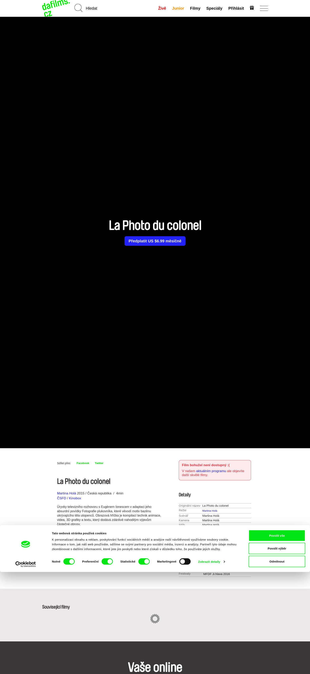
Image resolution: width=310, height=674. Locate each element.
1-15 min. (217, 538)
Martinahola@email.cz (228, 568)
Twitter (102, 463)
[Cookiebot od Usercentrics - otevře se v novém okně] (25, 666)
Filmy (194, 8)
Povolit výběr (277, 650)
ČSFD (62, 498)
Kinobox (75, 498)
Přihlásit (235, 8)
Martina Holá (66, 493)
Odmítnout (276, 663)
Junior (177, 8)
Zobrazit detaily (209, 664)
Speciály (213, 8)
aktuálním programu (211, 471)
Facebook (84, 463)
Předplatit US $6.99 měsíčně (155, 241)
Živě (161, 8)
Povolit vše (277, 637)
